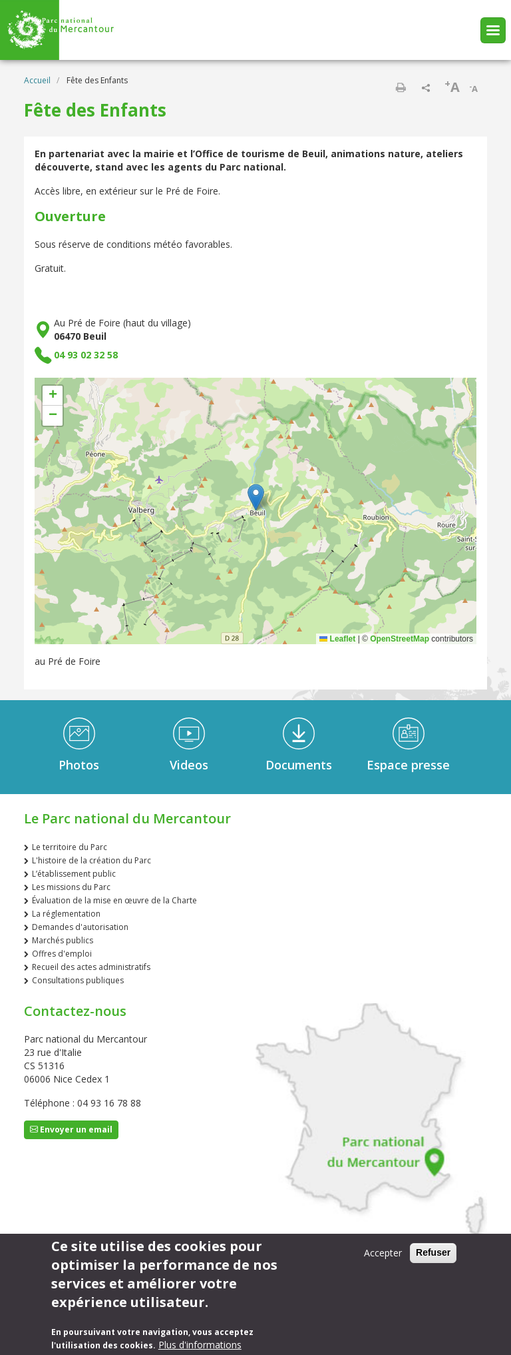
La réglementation (66, 913)
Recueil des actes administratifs (91, 967)
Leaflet (337, 639)
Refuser (433, 1252)
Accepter (383, 1252)
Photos (79, 765)
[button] (256, 497)
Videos (189, 765)
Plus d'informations (200, 1344)
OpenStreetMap (399, 639)
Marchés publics (62, 940)
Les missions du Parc (71, 887)
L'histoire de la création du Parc (91, 860)
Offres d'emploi (62, 953)
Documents (298, 765)
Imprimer (400, 87)
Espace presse (408, 765)
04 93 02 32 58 (86, 354)
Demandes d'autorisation (80, 927)
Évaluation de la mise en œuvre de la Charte (114, 900)
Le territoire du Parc (69, 847)
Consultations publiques (78, 980)
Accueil (37, 80)
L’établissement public (74, 873)
